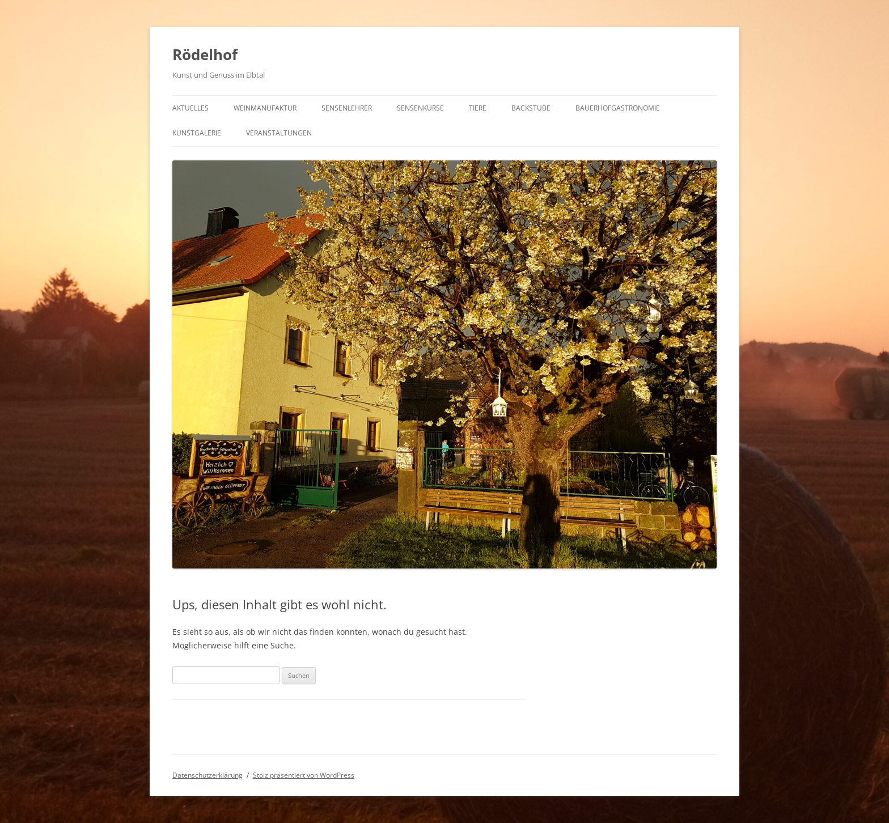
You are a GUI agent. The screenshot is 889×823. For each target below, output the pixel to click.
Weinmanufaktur (265, 108)
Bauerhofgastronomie (617, 108)
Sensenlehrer (346, 108)
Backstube (531, 108)
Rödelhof (205, 54)
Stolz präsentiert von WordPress (303, 775)
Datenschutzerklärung (207, 775)
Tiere (477, 108)
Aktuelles (190, 108)
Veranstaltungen (279, 133)
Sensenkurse (420, 108)
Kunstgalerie (196, 133)
